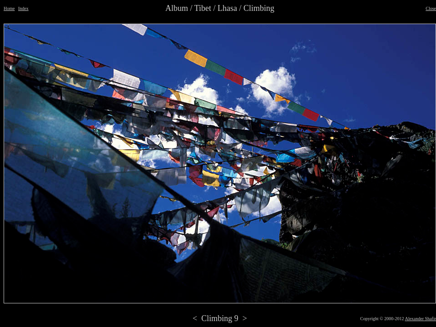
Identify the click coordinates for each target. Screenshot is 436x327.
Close (431, 8)
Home (9, 8)
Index (23, 8)
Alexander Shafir (420, 318)
